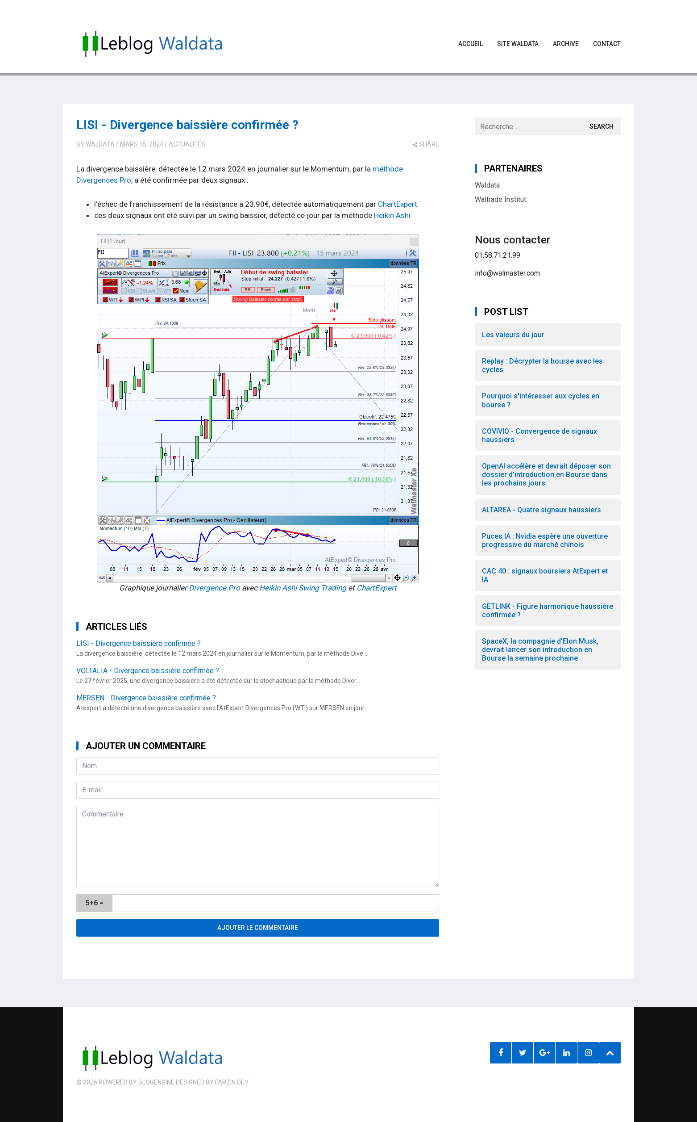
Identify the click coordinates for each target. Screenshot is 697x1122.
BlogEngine (156, 1082)
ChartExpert (397, 204)
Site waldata (518, 43)
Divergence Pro (214, 587)
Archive (566, 43)
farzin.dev (232, 1082)
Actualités (187, 144)
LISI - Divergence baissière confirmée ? (187, 124)
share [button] (426, 144)
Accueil (470, 43)
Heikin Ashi (392, 215)
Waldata (100, 144)
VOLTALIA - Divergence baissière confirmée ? (147, 670)
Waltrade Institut (500, 199)
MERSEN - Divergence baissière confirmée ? (146, 698)
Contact (607, 43)
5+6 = (94, 903)
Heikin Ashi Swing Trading (302, 587)
